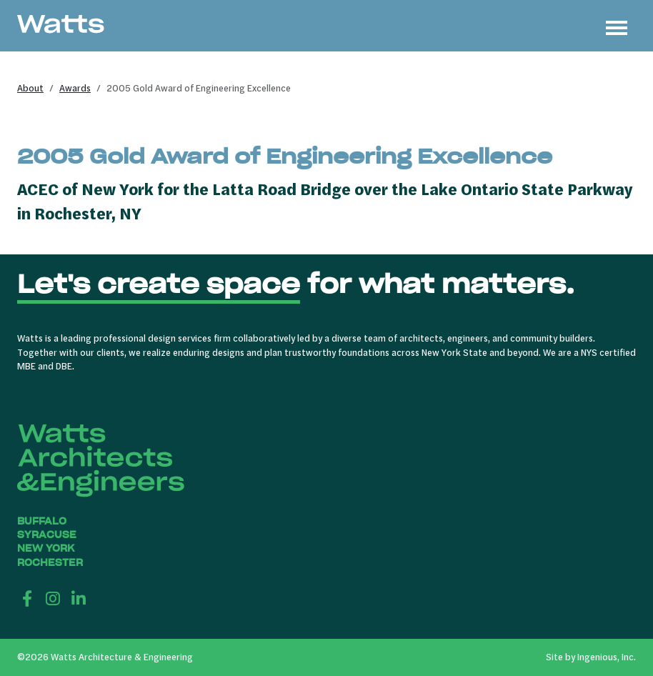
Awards (75, 87)
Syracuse (46, 535)
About (30, 87)
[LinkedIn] (79, 598)
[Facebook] (27, 598)
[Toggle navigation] (616, 26)
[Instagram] (53, 598)
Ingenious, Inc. (606, 656)
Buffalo (41, 521)
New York (45, 548)
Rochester (50, 563)
